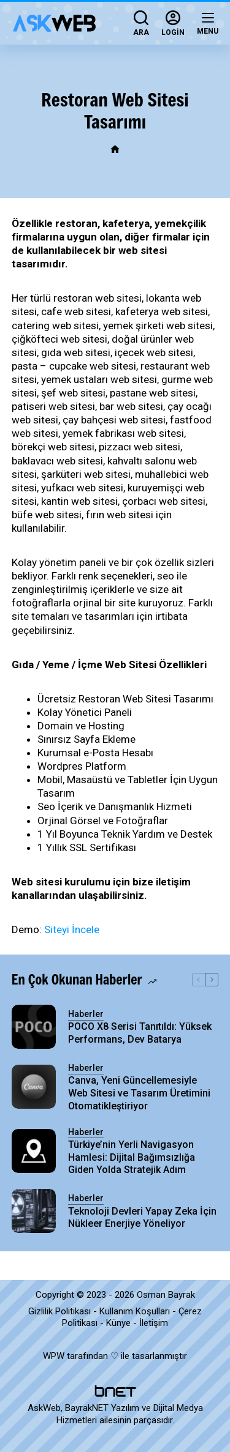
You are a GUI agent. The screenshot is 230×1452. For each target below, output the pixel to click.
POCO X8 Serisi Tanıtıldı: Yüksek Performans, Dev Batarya (140, 1033)
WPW (53, 1355)
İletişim (153, 1322)
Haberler (86, 1014)
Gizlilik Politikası (59, 1311)
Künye (118, 1322)
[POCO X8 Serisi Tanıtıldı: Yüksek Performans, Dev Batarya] (34, 1027)
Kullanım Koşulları (134, 1311)
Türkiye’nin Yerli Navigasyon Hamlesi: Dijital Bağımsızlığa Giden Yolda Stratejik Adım (131, 1157)
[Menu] (207, 23)
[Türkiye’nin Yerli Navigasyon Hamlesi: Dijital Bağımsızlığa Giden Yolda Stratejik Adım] (34, 1151)
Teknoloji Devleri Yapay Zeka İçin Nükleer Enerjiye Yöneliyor (142, 1217)
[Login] (173, 23)
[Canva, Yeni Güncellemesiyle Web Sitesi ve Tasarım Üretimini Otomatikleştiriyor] (34, 1087)
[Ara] (141, 23)
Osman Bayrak (166, 1294)
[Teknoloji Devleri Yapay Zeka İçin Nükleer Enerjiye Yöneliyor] (34, 1211)
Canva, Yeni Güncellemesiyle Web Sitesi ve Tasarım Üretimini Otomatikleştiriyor (139, 1093)
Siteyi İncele (71, 929)
